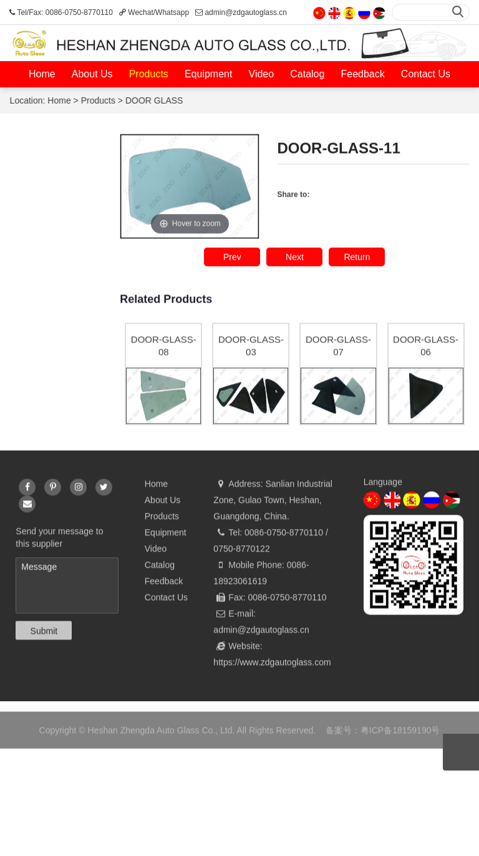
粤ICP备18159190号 (400, 751)
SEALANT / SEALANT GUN (63, 338)
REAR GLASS (60, 263)
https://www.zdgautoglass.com (272, 691)
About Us (92, 74)
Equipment (209, 74)
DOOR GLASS (156, 100)
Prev (232, 261)
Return (357, 261)
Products (148, 74)
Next (295, 261)
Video (261, 74)
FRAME (45, 379)
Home (42, 74)
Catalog (307, 74)
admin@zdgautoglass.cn (261, 658)
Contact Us (425, 74)
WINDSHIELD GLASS (59, 223)
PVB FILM (51, 412)
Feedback (363, 74)
